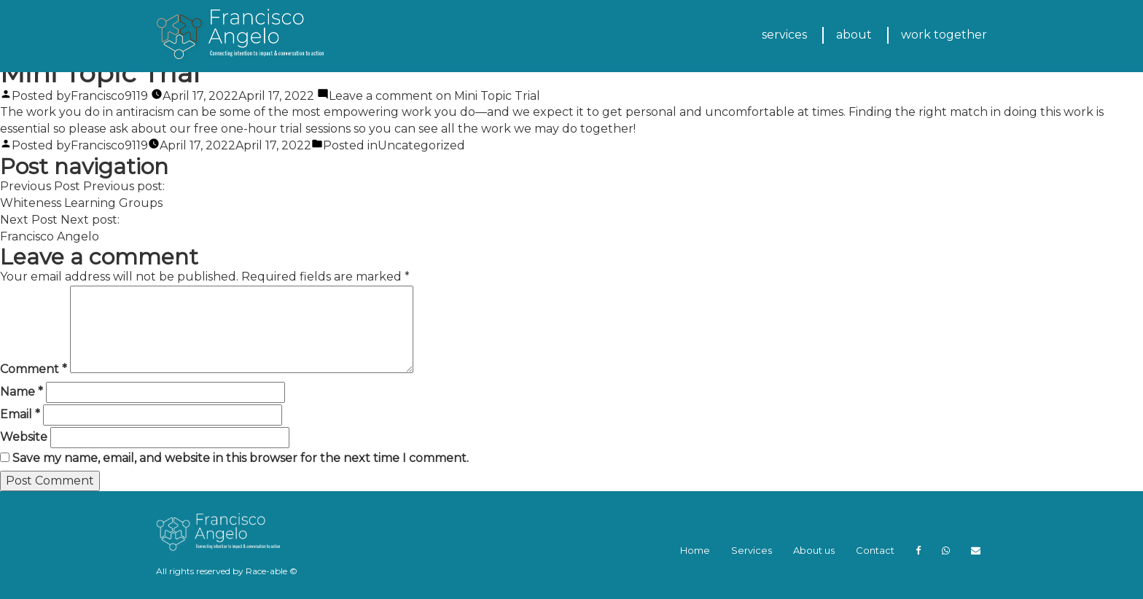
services (784, 35)
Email (20, 414)
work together (944, 35)
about (854, 35)
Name (21, 392)
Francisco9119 (109, 96)
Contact (875, 550)
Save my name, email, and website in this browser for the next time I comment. (240, 458)
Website (23, 437)
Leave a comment (434, 96)
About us (814, 550)
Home (695, 550)
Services (751, 550)
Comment (33, 369)
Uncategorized (421, 145)
